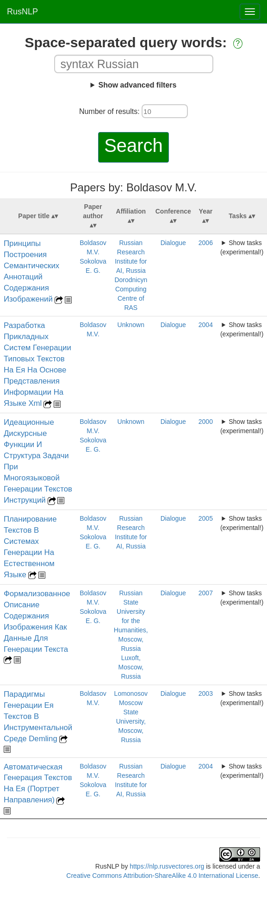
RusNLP (22, 11)
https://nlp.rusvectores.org (167, 866)
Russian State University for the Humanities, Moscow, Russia (131, 620)
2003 (206, 693)
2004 (206, 324)
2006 (206, 242)
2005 (206, 518)
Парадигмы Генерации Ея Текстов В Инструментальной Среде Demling (38, 716)
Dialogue (173, 242)
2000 (206, 421)
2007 (206, 593)
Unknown (131, 324)
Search (133, 145)
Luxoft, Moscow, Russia (130, 667)
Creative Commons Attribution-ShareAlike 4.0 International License (162, 875)
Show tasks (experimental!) (241, 247)
